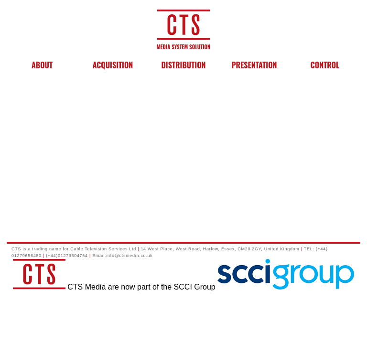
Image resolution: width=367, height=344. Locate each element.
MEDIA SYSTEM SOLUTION (183, 43)
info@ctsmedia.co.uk (129, 255)
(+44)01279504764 (67, 255)
